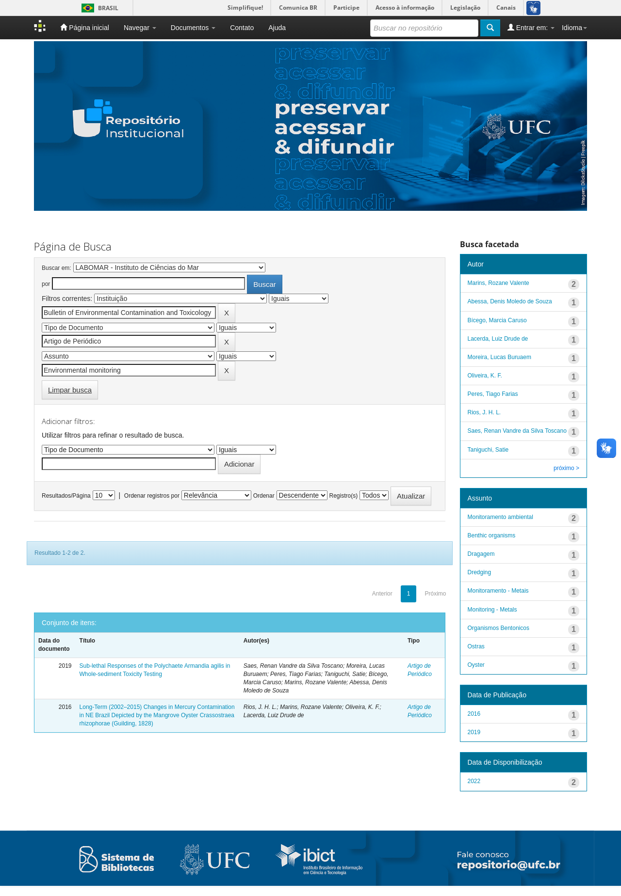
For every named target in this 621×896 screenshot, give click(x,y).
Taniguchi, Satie (488, 449)
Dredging (479, 572)
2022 (474, 781)
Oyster (476, 664)
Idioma (574, 27)
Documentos (193, 27)
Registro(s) (343, 495)
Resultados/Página (66, 495)
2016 (474, 713)
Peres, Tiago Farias (493, 394)
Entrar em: (531, 27)
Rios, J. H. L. (484, 412)
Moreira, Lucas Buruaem (499, 357)
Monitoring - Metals (492, 609)
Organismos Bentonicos (498, 628)
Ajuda (277, 27)
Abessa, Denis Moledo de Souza (510, 301)
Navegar (140, 27)
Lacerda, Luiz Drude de (498, 338)
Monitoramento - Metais (498, 590)
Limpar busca (70, 390)
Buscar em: (56, 268)
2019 (474, 732)
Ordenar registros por (152, 495)
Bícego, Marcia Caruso (497, 320)
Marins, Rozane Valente (498, 283)
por (46, 284)
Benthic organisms (492, 535)
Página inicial (84, 27)
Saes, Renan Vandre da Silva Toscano (517, 430)
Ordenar (264, 495)
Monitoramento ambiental (500, 517)
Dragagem (481, 553)
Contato (242, 27)
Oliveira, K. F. (485, 375)
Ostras (476, 646)
